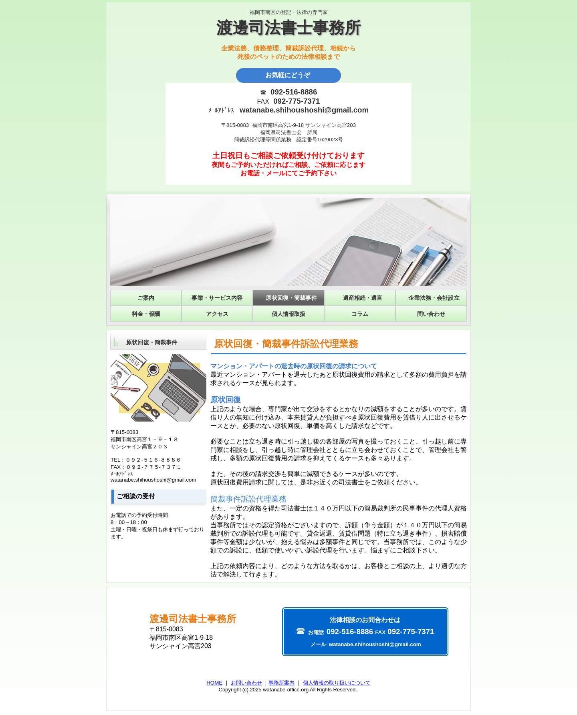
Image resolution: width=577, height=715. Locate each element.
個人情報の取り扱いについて (337, 683)
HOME (214, 683)
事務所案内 (281, 683)
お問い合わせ (246, 683)
